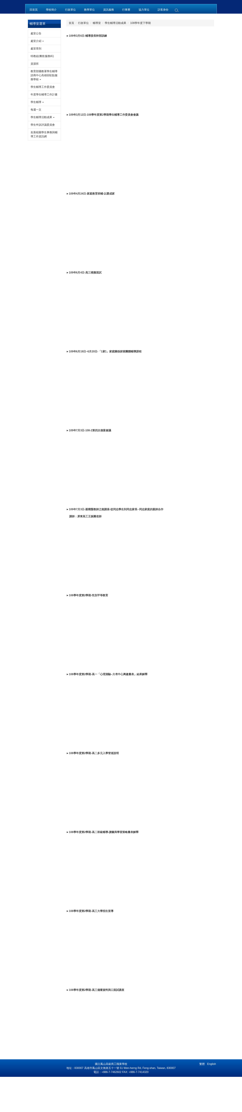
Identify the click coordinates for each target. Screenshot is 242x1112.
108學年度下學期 (140, 58)
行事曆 (126, 45)
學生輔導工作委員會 (43, 122)
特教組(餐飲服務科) (42, 91)
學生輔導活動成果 (115, 58)
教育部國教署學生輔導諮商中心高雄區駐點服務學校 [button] (44, 110)
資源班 (35, 99)
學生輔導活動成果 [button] (42, 152)
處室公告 (36, 68)
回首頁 (34, 45)
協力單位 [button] (144, 45)
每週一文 (36, 145)
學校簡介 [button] (51, 45)
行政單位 (83, 58)
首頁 (71, 58)
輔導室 (97, 58)
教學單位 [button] (89, 45)
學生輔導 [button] (37, 137)
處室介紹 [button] (37, 76)
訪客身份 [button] (163, 45)
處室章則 (36, 83)
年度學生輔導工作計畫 (44, 129)
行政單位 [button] (70, 45)
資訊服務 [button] (108, 45)
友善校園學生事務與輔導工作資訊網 (44, 169)
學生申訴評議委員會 (43, 160)
